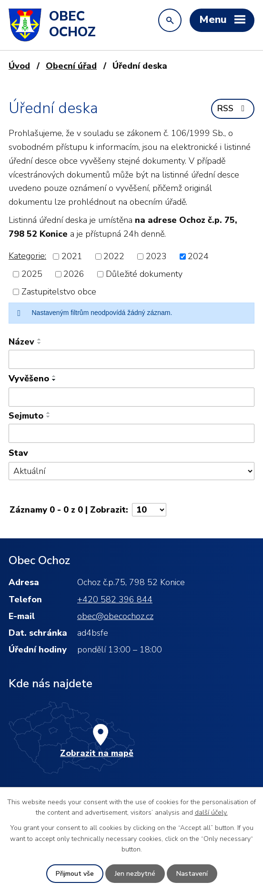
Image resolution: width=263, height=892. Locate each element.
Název (21, 341)
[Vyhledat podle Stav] (131, 471)
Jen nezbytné (135, 873)
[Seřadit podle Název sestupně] (39, 343)
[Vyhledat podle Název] (131, 359)
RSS (233, 108)
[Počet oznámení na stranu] (149, 509)
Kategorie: (27, 256)
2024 (198, 256)
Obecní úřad (71, 66)
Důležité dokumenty (144, 274)
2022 (113, 256)
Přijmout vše (75, 873)
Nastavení (192, 873)
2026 (73, 274)
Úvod (19, 66)
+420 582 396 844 (114, 599)
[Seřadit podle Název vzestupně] (39, 339)
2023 (156, 256)
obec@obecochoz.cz (115, 616)
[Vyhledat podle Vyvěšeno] (131, 397)
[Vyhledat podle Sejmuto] (131, 433)
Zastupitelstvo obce (58, 291)
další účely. (211, 812)
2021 (71, 256)
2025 (31, 274)
